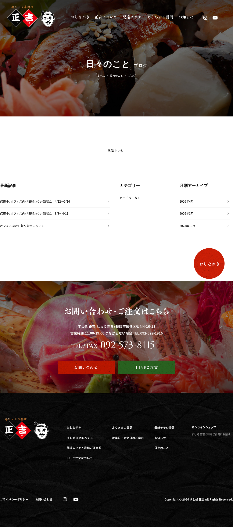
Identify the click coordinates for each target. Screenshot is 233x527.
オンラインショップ (203, 427)
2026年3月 (187, 213)
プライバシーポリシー (14, 499)
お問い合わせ (43, 499)
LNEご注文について (80, 458)
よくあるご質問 (122, 428)
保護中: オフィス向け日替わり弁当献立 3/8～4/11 (34, 213)
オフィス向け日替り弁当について (22, 226)
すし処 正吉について (80, 438)
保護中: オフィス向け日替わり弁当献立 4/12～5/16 (35, 201)
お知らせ (160, 438)
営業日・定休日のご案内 (128, 438)
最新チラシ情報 (164, 428)
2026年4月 (187, 201)
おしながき (74, 428)
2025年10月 (188, 226)
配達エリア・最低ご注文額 (84, 448)
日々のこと (161, 448)
